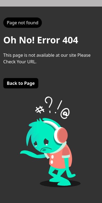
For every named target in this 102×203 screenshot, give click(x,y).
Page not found (22, 23)
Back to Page (21, 83)
